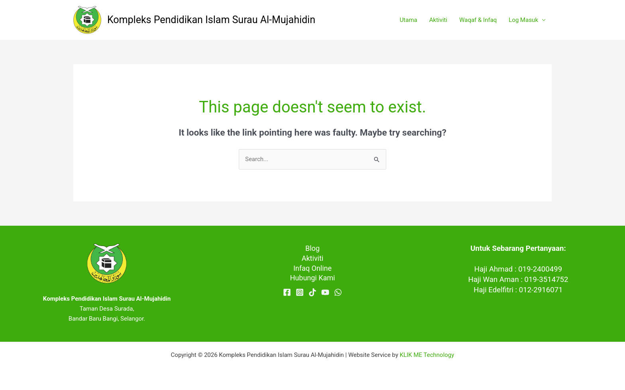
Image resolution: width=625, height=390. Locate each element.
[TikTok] (312, 292)
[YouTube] (325, 292)
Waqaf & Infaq (478, 20)
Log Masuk (523, 20)
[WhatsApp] (338, 292)
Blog (312, 248)
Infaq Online (312, 268)
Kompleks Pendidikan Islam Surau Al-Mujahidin (211, 20)
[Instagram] (300, 292)
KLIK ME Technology (427, 354)
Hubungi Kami (312, 278)
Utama (408, 20)
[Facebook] (287, 292)
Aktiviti (438, 20)
